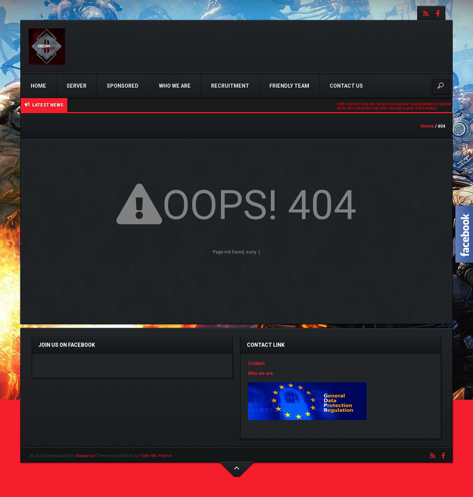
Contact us (346, 86)
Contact (256, 363)
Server (76, 86)
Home (38, 86)
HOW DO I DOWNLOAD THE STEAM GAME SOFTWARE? (389, 108)
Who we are (175, 86)
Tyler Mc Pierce (156, 455)
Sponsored (123, 86)
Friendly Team (289, 86)
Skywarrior (85, 455)
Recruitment (230, 86)
